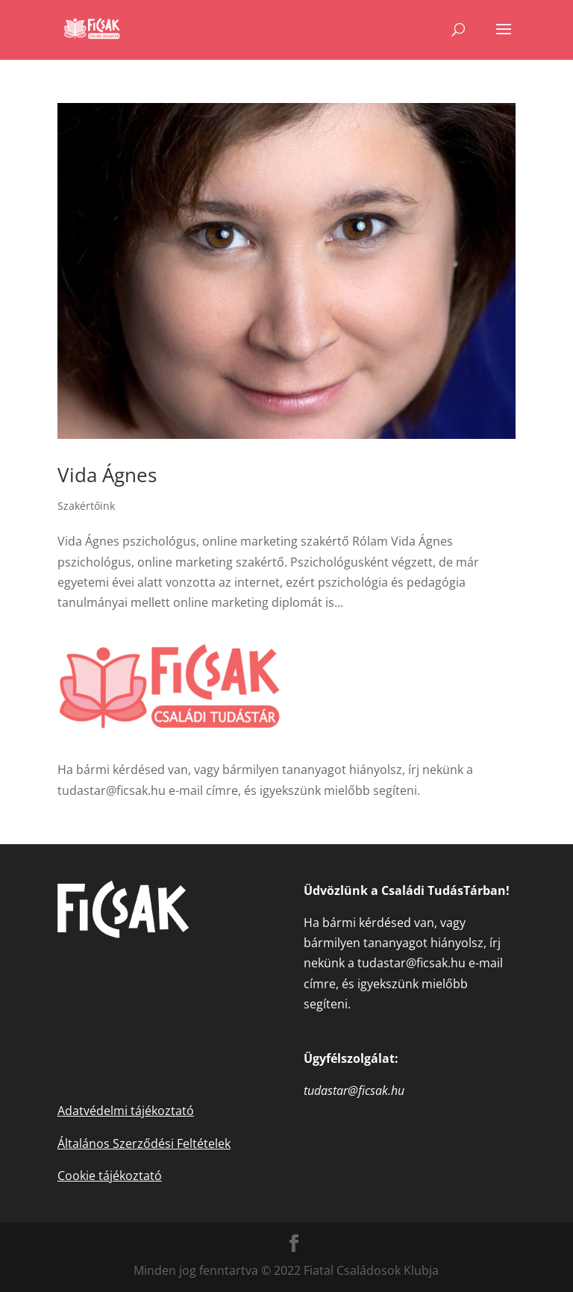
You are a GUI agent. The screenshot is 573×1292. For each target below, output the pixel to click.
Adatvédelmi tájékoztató (125, 1110)
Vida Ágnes (107, 474)
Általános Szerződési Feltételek (144, 1143)
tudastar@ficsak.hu (111, 790)
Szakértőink (86, 506)
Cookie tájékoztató (109, 1175)
